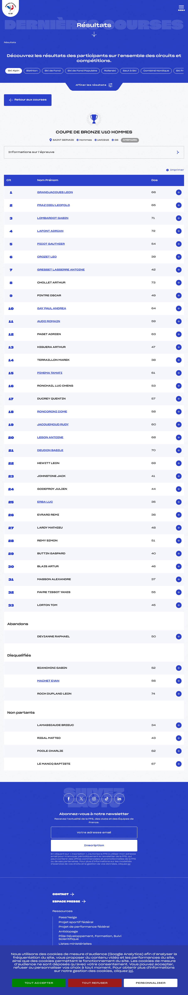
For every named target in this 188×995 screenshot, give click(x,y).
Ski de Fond (53, 71)
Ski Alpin (13, 71)
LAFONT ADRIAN (50, 231)
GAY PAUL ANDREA (51, 308)
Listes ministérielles (75, 944)
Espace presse (66, 901)
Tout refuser (94, 983)
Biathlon (32, 71)
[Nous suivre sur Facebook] (69, 798)
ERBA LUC (45, 502)
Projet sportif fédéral (76, 922)
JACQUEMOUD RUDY (53, 424)
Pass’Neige (68, 917)
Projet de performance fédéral (84, 927)
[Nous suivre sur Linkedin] (119, 798)
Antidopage (68, 931)
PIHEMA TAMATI (49, 373)
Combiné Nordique (156, 71)
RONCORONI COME (52, 412)
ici (129, 864)
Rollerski (110, 71)
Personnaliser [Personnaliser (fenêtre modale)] (150, 983)
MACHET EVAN (48, 681)
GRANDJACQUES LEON (55, 192)
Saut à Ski (129, 71)
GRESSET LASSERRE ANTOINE (61, 270)
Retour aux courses (28, 100)
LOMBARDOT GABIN (52, 218)
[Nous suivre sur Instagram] (94, 798)
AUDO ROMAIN (48, 321)
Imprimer (175, 170)
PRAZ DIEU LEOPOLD (53, 205)
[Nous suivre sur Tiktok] (107, 798)
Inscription (94, 845)
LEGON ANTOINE (50, 437)
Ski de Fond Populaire (82, 71)
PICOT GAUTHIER (51, 244)
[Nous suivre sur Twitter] (81, 798)
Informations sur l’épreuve (94, 152)
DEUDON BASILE (50, 450)
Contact (61, 894)
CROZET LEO (47, 257)
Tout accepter (39, 983)
